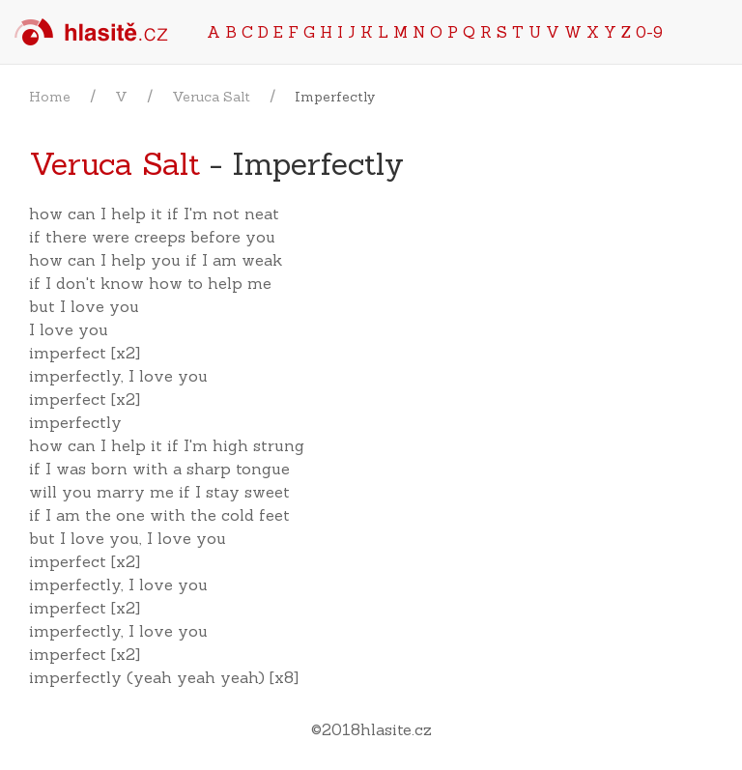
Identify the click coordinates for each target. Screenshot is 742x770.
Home (50, 96)
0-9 (649, 32)
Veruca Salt (211, 96)
